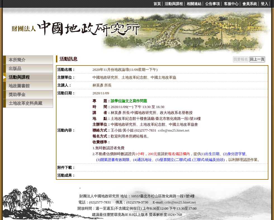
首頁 (157, 4)
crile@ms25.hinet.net (173, 130)
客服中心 (231, 4)
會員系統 (249, 4)
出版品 (15, 68)
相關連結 (194, 4)
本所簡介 (17, 60)
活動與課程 (174, 4)
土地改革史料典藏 (25, 103)
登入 (264, 4)
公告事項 (212, 4)
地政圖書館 (19, 86)
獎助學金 (17, 94)
